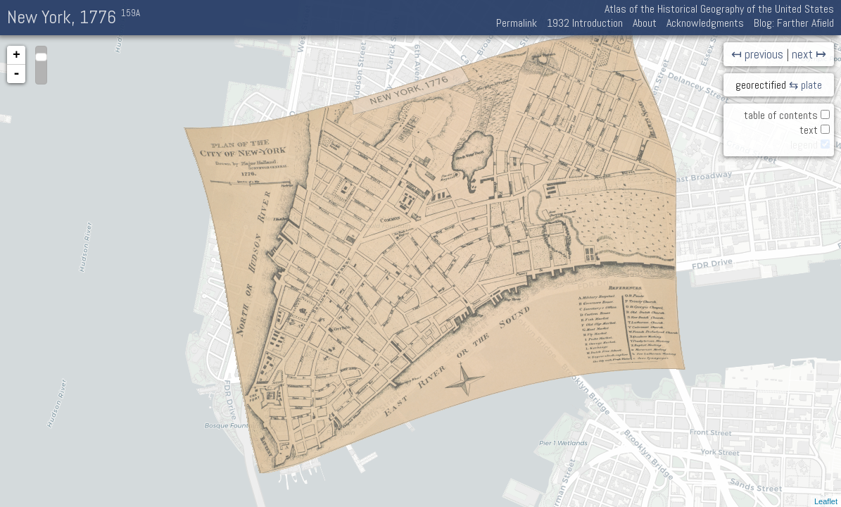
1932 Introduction (585, 22)
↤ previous (757, 54)
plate (811, 84)
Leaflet (825, 501)
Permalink (516, 22)
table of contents (781, 115)
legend (804, 144)
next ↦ (809, 54)
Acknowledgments (705, 22)
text (808, 130)
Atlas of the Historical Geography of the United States (719, 8)
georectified (760, 84)
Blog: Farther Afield (794, 22)
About (645, 22)
